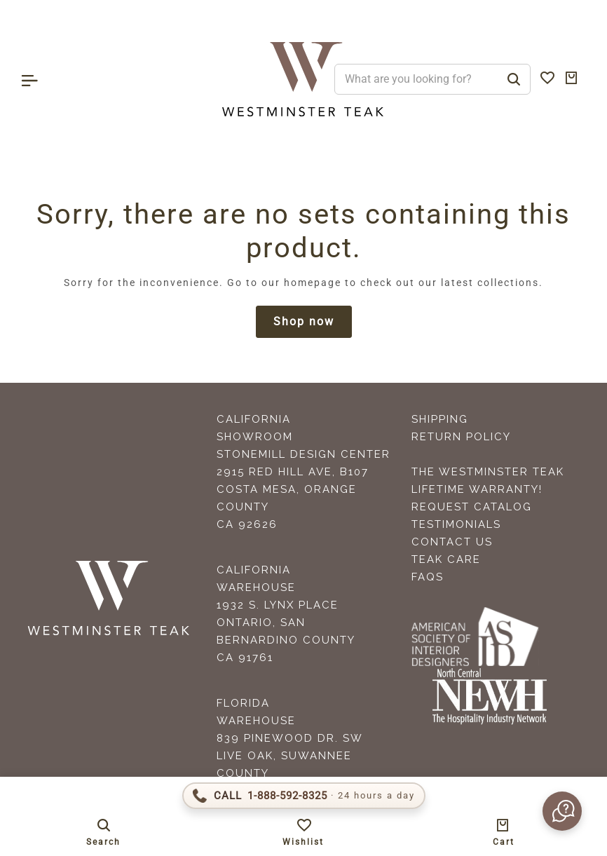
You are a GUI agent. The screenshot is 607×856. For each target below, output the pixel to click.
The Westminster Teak (487, 472)
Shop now (303, 321)
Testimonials (456, 524)
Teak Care (446, 559)
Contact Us (452, 542)
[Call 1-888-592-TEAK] (303, 795)
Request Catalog (471, 507)
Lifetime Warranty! (477, 489)
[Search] (513, 79)
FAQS (427, 577)
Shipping (439, 419)
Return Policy (461, 436)
